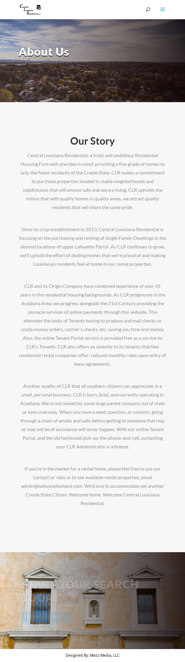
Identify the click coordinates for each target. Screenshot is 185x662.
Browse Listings (47, 617)
